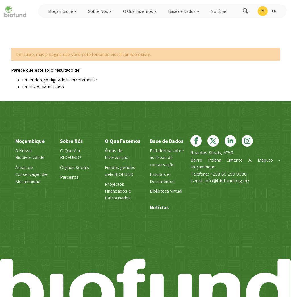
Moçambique (62, 11)
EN (274, 10)
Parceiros (69, 177)
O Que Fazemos (140, 11)
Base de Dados (183, 11)
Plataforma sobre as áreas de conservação (167, 157)
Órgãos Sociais (74, 167)
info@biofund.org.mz (226, 181)
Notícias (219, 11)
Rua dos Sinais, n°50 (211, 153)
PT (263, 10)
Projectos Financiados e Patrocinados (118, 191)
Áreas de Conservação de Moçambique (31, 174)
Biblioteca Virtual (166, 191)
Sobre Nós (100, 11)
